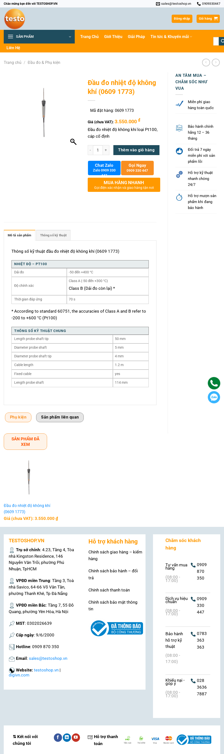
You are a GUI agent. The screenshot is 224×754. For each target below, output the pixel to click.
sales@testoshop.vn (48, 658)
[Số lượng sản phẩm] (98, 150)
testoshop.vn (46, 670)
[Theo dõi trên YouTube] (76, 737)
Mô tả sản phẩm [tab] (19, 235)
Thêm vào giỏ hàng (136, 150)
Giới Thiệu (113, 36)
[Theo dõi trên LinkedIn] (67, 737)
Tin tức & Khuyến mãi (171, 36)
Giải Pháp (136, 36)
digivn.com (19, 674)
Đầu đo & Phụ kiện (44, 62)
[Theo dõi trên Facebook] (58, 737)
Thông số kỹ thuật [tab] (53, 235)
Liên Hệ (13, 47)
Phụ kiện (18, 417)
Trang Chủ (89, 36)
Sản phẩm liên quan (60, 417)
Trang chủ (12, 62)
